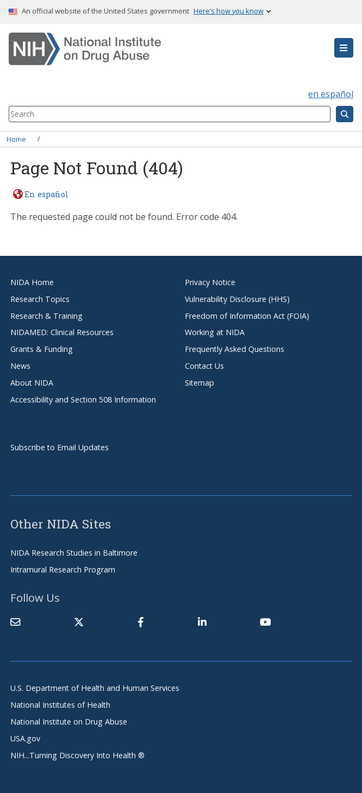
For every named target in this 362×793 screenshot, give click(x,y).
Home (16, 138)
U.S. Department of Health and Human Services (94, 688)
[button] (343, 48)
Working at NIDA (215, 332)
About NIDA (31, 382)
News (20, 366)
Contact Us (204, 366)
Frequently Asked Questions (234, 349)
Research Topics (40, 299)
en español (330, 94)
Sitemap (199, 382)
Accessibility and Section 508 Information (83, 399)
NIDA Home (32, 282)
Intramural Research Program (62, 569)
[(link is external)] (79, 622)
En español (46, 194)
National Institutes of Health (60, 705)
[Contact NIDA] (15, 622)
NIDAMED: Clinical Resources (62, 332)
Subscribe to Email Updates (59, 447)
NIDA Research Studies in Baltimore (74, 552)
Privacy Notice (210, 282)
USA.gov (25, 738)
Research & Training (46, 316)
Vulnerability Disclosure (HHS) (237, 299)
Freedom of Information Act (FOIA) (247, 316)
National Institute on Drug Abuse (68, 721)
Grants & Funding (41, 349)
